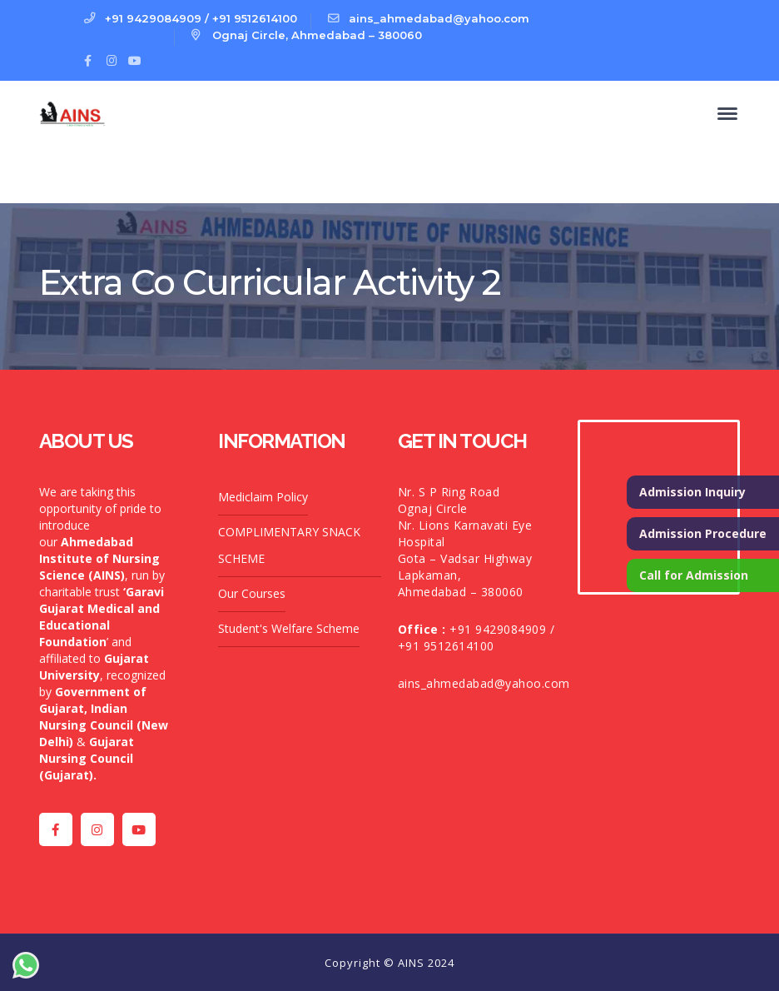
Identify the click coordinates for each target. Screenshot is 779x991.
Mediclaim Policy (263, 497)
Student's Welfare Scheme (289, 628)
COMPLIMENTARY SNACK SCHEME (289, 545)
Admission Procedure (703, 533)
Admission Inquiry (692, 492)
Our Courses (251, 593)
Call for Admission (693, 575)
